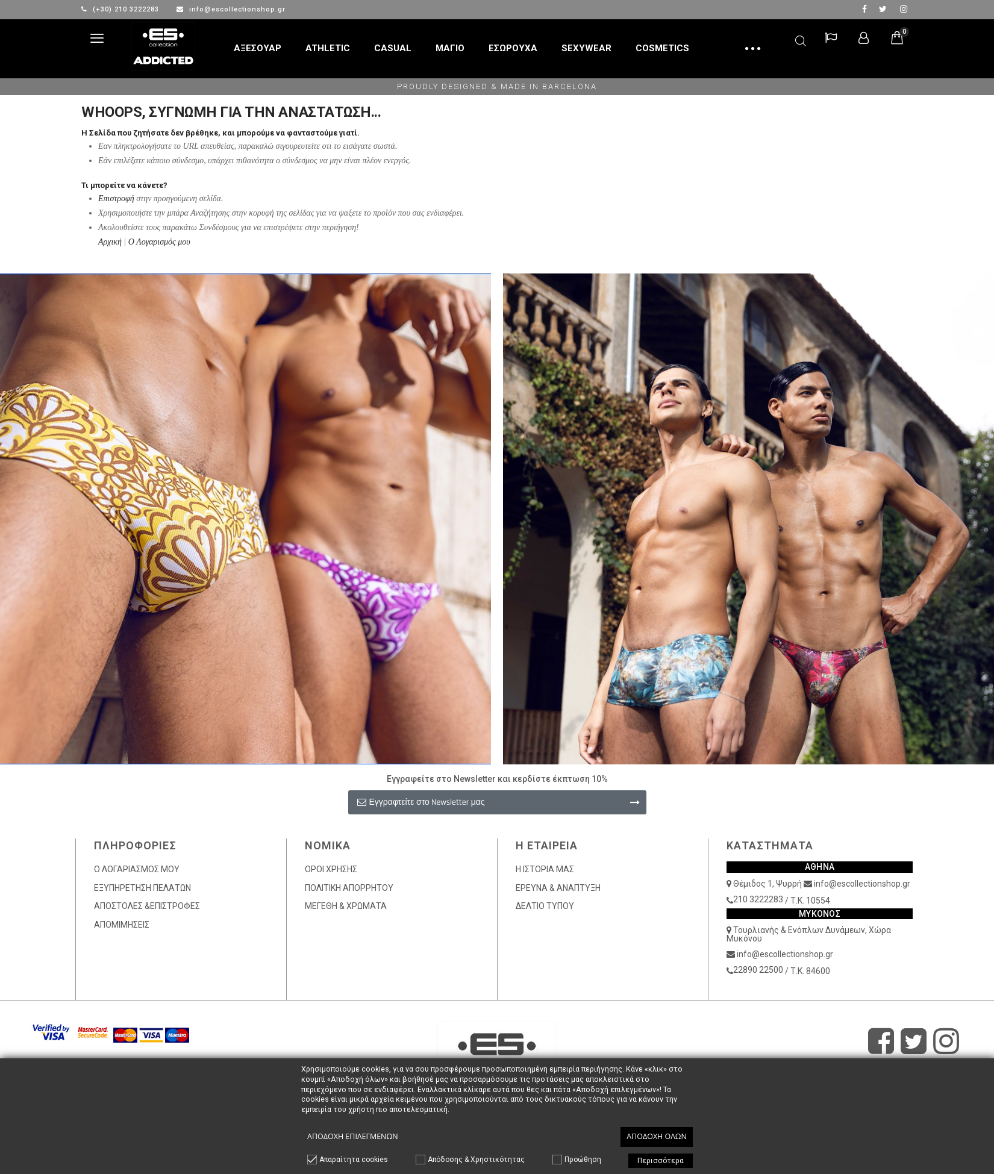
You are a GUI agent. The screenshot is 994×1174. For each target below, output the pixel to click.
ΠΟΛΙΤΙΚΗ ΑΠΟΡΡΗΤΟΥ (349, 888)
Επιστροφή (116, 198)
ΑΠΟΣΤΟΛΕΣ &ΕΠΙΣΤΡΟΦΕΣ (147, 906)
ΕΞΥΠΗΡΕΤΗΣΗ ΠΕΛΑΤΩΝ (142, 888)
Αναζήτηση (800, 39)
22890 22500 (758, 970)
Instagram (903, 9)
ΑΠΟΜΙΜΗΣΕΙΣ (121, 924)
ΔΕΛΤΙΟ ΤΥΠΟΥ (545, 906)
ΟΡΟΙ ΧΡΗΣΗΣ (331, 869)
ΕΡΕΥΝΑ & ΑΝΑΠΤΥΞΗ (558, 888)
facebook (864, 9)
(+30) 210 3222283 (121, 9)
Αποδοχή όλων (657, 1136)
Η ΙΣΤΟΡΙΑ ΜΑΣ (545, 869)
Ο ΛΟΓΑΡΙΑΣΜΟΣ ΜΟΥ (137, 869)
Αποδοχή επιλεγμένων (352, 1136)
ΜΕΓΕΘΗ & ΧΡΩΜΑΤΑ (346, 906)
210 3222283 (758, 899)
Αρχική (110, 241)
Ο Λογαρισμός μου (159, 241)
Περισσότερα (660, 1161)
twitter (883, 9)
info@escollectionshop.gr (231, 9)
